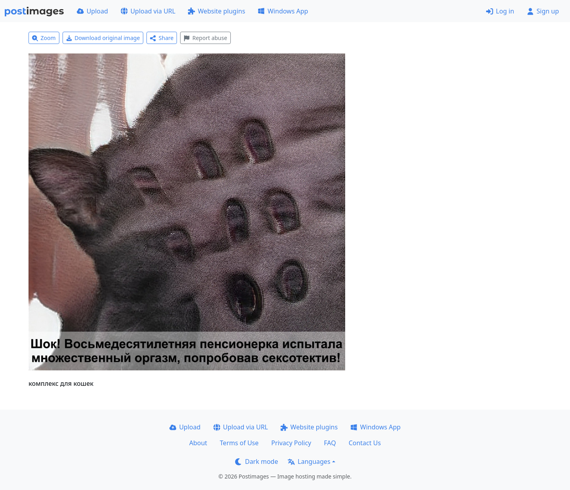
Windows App (283, 11)
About (198, 443)
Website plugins (216, 11)
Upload (92, 11)
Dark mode (256, 461)
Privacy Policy (291, 443)
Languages (309, 461)
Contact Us (365, 443)
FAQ (330, 443)
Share (161, 38)
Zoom (44, 38)
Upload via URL (148, 11)
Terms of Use (239, 443)
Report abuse (205, 38)
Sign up (543, 11)
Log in (500, 11)
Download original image (103, 38)
